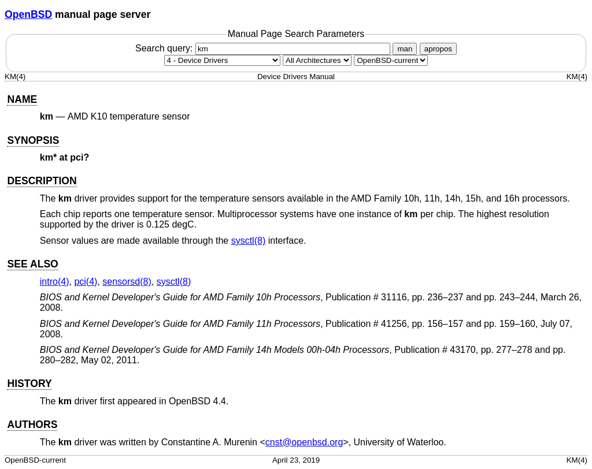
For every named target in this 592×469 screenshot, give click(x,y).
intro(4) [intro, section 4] (54, 281)
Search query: (264, 48)
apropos (438, 48)
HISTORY (29, 383)
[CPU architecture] (317, 60)
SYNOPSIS (33, 140)
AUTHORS (32, 424)
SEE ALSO (32, 264)
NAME (22, 99)
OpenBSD (28, 14)
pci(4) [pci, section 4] (85, 281)
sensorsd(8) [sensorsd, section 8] (126, 281)
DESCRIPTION (41, 181)
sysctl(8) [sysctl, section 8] (248, 240)
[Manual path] (391, 60)
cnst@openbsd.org (304, 442)
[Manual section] (222, 60)
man (404, 48)
